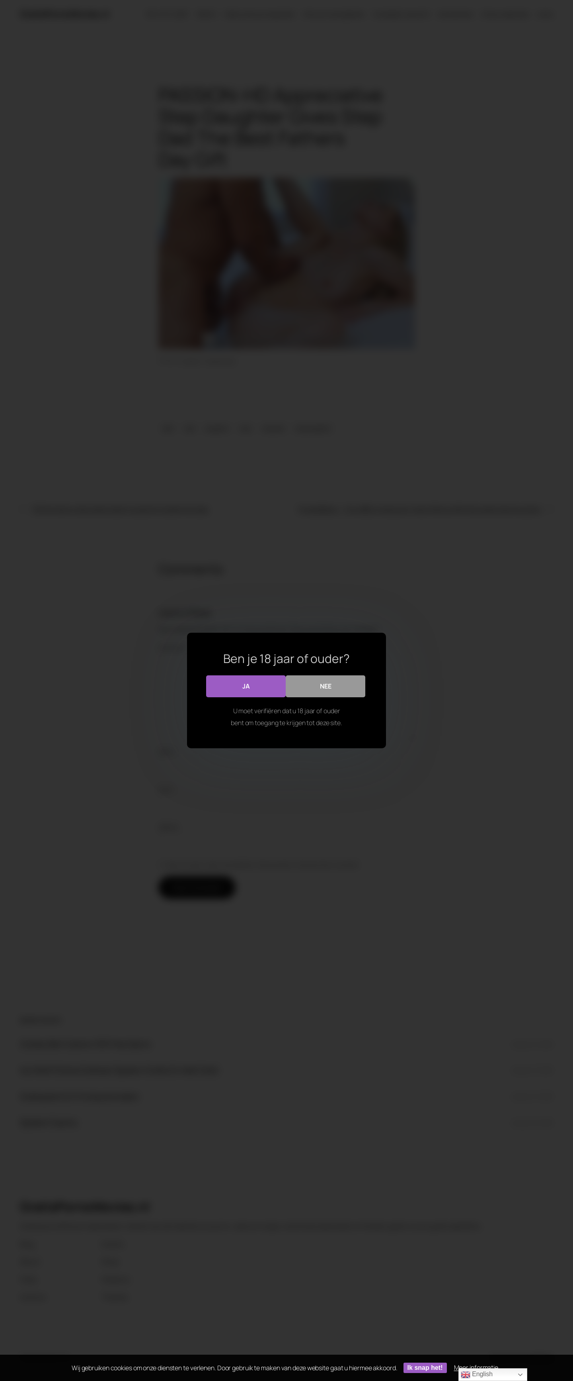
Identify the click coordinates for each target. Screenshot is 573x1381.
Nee (325, 686)
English (477, 1374)
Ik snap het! (425, 1367)
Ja (246, 686)
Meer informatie (476, 1367)
